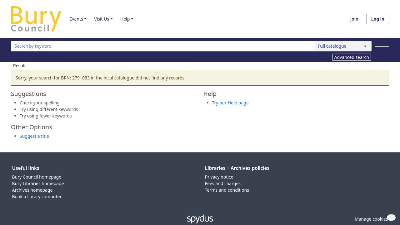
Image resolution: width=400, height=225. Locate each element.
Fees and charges (223, 183)
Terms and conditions (227, 190)
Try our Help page (230, 103)
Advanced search (351, 57)
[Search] (382, 45)
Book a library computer (37, 196)
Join (354, 19)
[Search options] (343, 46)
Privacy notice (219, 177)
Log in (377, 19)
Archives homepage (32, 190)
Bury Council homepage (37, 177)
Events (76, 19)
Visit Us (101, 19)
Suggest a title (34, 136)
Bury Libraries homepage (38, 183)
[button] (370, 219)
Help (125, 19)
